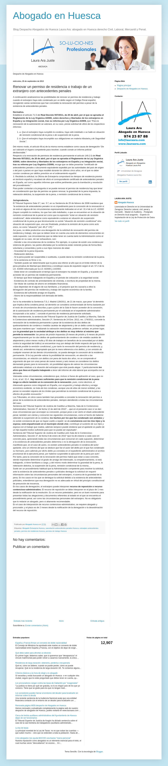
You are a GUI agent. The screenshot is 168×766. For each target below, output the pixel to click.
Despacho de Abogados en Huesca (132, 89)
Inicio (61, 621)
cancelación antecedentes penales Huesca (62, 528)
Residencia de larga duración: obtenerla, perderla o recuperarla (42, 663)
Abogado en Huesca (57, 15)
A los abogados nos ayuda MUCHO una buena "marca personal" (43, 738)
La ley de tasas (21, 728)
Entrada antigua (97, 621)
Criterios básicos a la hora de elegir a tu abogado (36, 673)
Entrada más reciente (23, 621)
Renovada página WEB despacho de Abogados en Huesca (40, 705)
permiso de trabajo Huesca (56, 531)
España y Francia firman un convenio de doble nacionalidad (41, 643)
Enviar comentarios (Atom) (36, 625)
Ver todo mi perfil (122, 221)
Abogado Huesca (126, 202)
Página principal (124, 85)
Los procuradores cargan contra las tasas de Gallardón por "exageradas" (46, 683)
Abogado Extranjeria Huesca (33, 528)
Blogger (99, 752)
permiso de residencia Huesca (33, 531)
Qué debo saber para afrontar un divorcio (33, 653)
